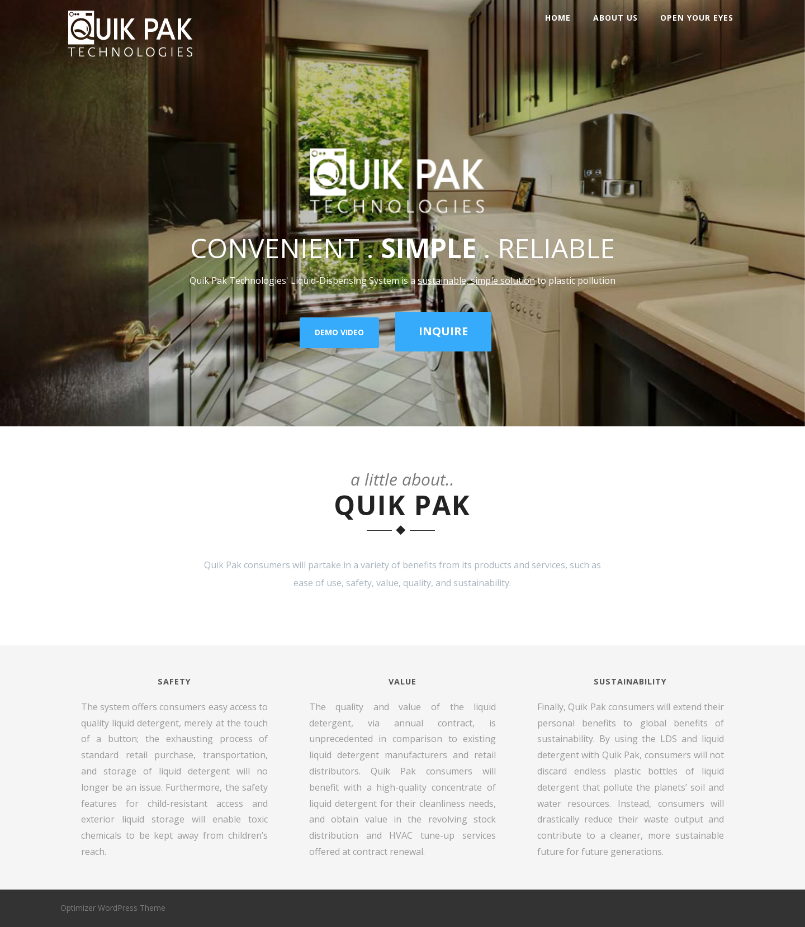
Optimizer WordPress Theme (112, 907)
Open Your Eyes (696, 17)
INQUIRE (443, 331)
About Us (615, 17)
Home (558, 17)
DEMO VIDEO (339, 332)
